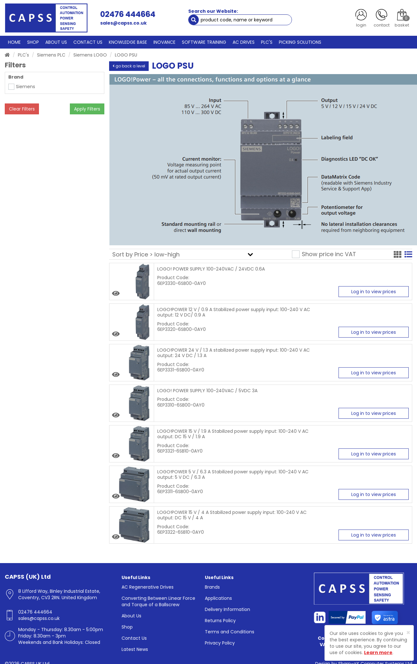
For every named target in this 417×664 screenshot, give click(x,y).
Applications (218, 598)
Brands (212, 587)
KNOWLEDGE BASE (126, 42)
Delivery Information (227, 609)
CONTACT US (86, 42)
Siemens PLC (51, 54)
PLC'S (264, 42)
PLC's (23, 54)
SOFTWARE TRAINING (202, 42)
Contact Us (134, 638)
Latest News (135, 649)
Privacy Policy (220, 642)
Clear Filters (22, 109)
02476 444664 (127, 14)
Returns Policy (220, 620)
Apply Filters (87, 109)
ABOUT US (55, 42)
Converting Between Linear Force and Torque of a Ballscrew (158, 601)
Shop (127, 626)
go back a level (129, 65)
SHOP (32, 42)
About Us (131, 615)
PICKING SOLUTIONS (297, 42)
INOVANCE (163, 42)
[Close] (408, 632)
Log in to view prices (373, 291)
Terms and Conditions (229, 631)
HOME (14, 42)
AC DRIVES (241, 42)
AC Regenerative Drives (148, 587)
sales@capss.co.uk (123, 23)
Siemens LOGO (90, 54)
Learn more (378, 652)
